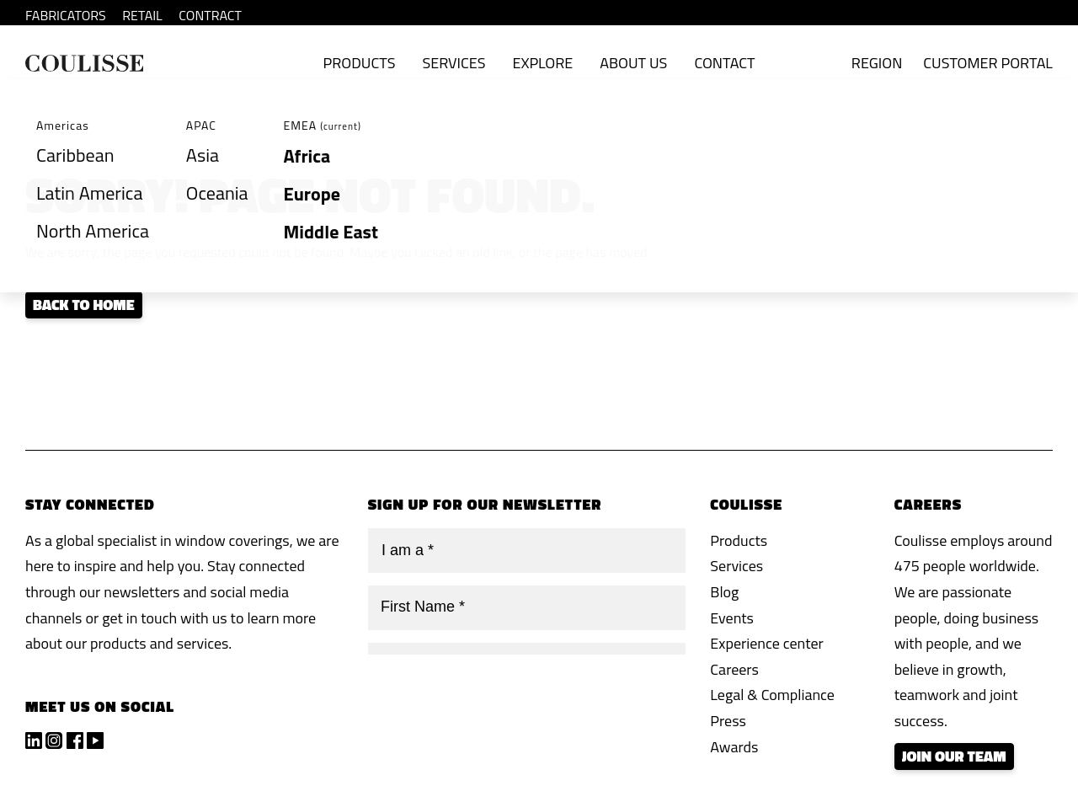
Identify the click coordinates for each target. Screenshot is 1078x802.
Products (359, 62)
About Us (633, 62)
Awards (734, 746)
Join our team (954, 756)
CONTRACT (210, 15)
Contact (724, 62)
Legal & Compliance (772, 694)
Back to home (84, 304)
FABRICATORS (65, 15)
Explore (542, 62)
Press (728, 720)
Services (453, 62)
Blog (724, 591)
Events (732, 618)
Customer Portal (988, 62)
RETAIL (142, 15)
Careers (734, 669)
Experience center (766, 643)
